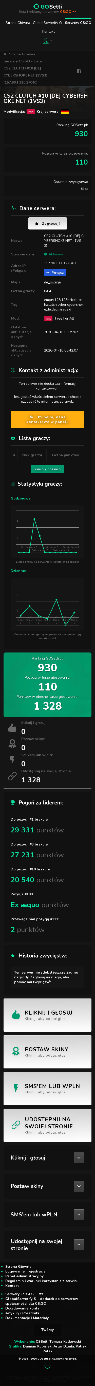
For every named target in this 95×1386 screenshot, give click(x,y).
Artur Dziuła (63, 1346)
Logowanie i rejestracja (25, 1271)
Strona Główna (18, 22)
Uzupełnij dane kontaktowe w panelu (47, 419)
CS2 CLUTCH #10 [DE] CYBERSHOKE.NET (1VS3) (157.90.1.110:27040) (25, 75)
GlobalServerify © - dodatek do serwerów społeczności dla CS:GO (41, 1301)
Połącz (55, 272)
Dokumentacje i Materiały (27, 1318)
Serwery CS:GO (78, 22)
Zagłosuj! (47, 223)
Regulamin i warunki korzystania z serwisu (42, 1281)
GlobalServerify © (47, 22)
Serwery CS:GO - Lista (23, 61)
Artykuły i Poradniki (22, 1313)
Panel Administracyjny (24, 1276)
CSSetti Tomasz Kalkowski (58, 1341)
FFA (48, 318)
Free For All (64, 318)
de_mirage (52, 282)
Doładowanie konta (22, 1308)
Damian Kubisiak (37, 1346)
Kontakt (48, 31)
